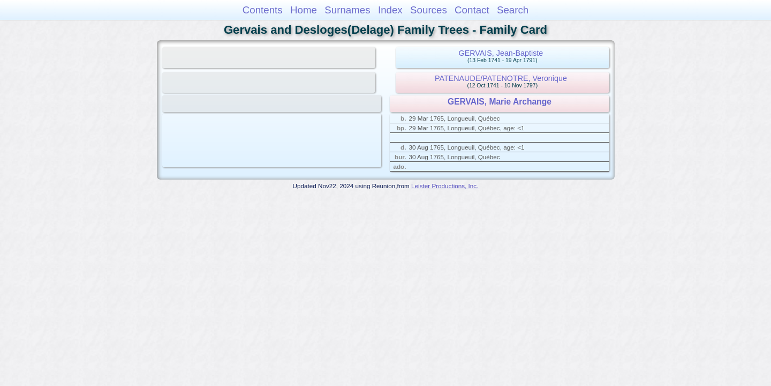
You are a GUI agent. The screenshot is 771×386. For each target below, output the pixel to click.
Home (303, 10)
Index (390, 10)
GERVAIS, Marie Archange (499, 101)
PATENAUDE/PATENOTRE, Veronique (501, 78)
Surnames (347, 10)
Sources (428, 10)
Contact (472, 10)
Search (512, 10)
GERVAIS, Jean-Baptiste (501, 53)
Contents (263, 10)
